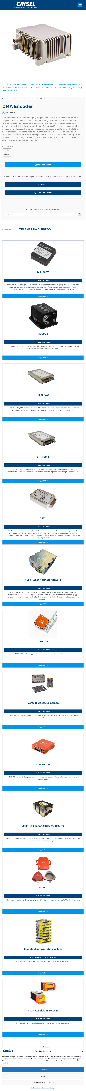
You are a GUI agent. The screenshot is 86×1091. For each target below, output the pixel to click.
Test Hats (43, 887)
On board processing (63, 87)
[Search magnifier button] (79, 214)
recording (77, 87)
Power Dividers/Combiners (43, 702)
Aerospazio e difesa (15, 99)
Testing (16, 90)
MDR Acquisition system (43, 1010)
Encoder (24, 85)
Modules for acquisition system (43, 948)
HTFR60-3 (43, 395)
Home (4, 99)
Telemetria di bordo (32, 99)
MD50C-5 (43, 333)
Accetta (43, 1070)
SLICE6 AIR (43, 764)
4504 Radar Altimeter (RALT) (43, 579)
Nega (43, 1076)
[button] (82, 1051)
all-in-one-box (13, 85)
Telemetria (7, 90)
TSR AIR (43, 641)
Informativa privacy (47, 1088)
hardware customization (24, 87)
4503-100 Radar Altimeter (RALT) (43, 825)
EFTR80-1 (43, 456)
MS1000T (43, 272)
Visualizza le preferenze (43, 1083)
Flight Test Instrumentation (41, 85)
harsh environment (44, 87)
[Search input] (41, 214)
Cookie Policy (35, 1088)
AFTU (43, 518)
